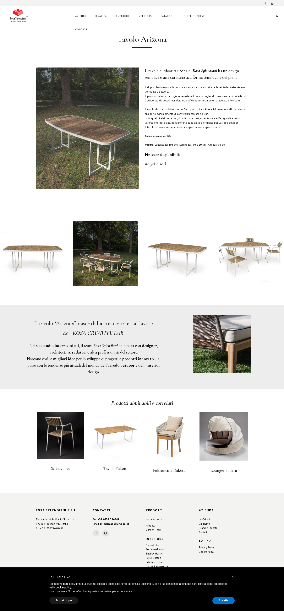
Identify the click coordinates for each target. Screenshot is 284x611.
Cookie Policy (206, 551)
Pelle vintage (153, 558)
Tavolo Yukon (114, 468)
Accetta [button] (223, 600)
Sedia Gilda (60, 468)
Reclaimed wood (155, 549)
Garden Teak (153, 530)
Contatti (203, 532)
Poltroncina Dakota (169, 470)
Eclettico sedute (155, 562)
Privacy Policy (207, 547)
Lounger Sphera (223, 470)
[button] (233, 577)
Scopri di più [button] (64, 600)
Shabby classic (154, 553)
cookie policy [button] (63, 587)
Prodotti (150, 525)
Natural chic (152, 545)
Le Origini (204, 519)
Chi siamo (204, 523)
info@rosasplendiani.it (114, 524)
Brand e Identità (208, 528)
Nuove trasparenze (157, 566)
